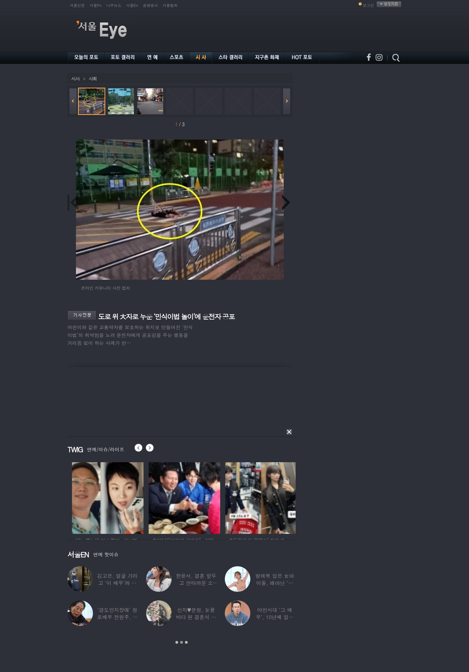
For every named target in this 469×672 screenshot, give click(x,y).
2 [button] (181, 642)
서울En (132, 5)
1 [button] (176, 642)
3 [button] (186, 642)
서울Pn (95, 5)
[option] (140, 497)
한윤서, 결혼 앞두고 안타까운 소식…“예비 (196, 583)
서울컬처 (170, 5)
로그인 (368, 5)
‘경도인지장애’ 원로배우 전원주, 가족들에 (117, 617)
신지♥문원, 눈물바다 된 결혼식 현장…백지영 (196, 617)
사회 (93, 78)
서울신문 (77, 5)
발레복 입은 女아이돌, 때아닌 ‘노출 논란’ (274, 583)
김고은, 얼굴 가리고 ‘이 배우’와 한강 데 (117, 583)
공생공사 (150, 5)
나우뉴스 (113, 5)
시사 (75, 78)
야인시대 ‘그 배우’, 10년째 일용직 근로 (275, 617)
